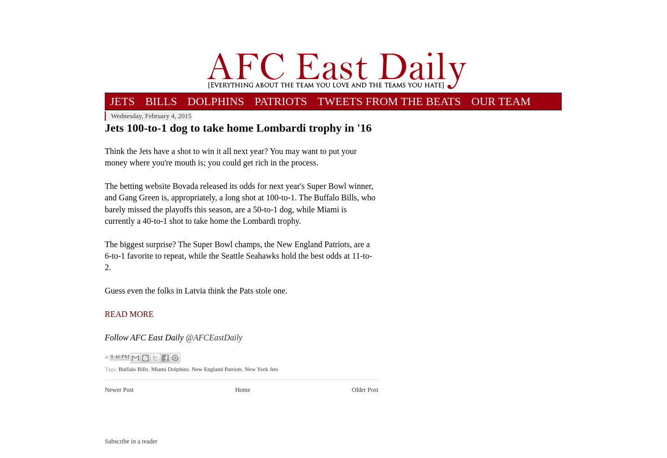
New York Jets (261, 369)
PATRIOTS (281, 101)
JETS (122, 101)
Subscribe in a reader (131, 441)
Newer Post (119, 389)
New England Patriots (217, 369)
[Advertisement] (336, 26)
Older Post (365, 389)
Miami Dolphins (170, 369)
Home (242, 389)
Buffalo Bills (133, 369)
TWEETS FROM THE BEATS (389, 101)
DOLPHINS (216, 101)
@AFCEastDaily (214, 337)
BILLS (161, 101)
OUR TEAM (501, 101)
